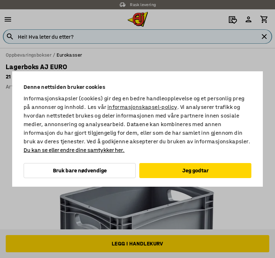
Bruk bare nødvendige (80, 170)
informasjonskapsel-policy (142, 107)
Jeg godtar (195, 170)
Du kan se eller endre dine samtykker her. (74, 150)
